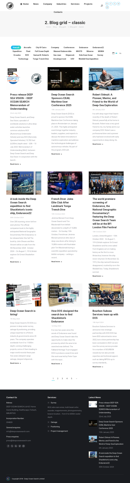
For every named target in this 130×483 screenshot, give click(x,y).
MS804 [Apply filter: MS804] (101, 51)
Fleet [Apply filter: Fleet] (28, 51)
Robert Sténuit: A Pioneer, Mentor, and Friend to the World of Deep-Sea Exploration (111, 440)
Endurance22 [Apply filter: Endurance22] (98, 47)
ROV (10, 73)
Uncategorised (96, 70)
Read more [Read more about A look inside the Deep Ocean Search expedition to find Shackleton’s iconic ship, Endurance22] (15, 262)
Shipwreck (54, 296)
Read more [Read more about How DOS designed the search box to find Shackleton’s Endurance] (56, 364)
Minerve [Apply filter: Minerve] (90, 51)
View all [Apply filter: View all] (16, 47)
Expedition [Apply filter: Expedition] (17, 51)
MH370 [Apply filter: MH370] (79, 51)
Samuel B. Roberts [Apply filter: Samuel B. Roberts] (41, 55)
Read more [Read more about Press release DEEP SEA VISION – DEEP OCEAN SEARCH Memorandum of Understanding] (15, 164)
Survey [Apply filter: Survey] (100, 55)
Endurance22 (13, 174)
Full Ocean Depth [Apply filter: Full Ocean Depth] (42, 51)
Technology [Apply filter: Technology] (23, 59)
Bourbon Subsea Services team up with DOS (105, 314)
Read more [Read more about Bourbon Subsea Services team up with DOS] (98, 367)
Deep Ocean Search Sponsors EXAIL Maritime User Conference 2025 (111, 425)
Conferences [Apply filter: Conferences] (69, 47)
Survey (11, 290)
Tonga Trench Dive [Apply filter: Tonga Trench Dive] (41, 59)
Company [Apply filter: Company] (55, 47)
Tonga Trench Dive (56, 181)
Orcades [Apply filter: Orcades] (17, 55)
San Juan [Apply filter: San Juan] (57, 55)
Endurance (54, 286)
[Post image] (93, 404)
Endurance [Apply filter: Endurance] (83, 47)
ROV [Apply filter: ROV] (27, 55)
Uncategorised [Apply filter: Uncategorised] (59, 59)
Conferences (54, 70)
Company (12, 70)
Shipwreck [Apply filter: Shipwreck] (70, 55)
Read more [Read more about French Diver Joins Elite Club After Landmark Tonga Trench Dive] (56, 262)
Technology (95, 293)
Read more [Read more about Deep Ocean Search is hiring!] (15, 363)
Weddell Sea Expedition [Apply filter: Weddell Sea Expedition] (88, 59)
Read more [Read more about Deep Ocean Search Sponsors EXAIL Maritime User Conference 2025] (56, 154)
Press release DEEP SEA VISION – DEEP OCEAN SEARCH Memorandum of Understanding (21, 101)
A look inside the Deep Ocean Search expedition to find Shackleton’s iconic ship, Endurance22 (23, 206)
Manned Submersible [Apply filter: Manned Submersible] (62, 51)
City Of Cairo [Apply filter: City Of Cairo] (41, 47)
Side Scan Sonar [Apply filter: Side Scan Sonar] (86, 55)
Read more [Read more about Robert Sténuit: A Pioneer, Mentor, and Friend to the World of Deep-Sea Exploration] (98, 144)
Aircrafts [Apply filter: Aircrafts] (27, 47)
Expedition (13, 178)
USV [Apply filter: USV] (72, 59)
